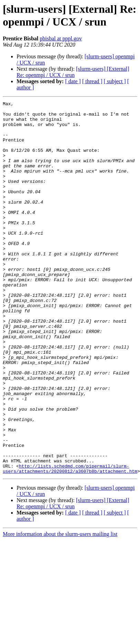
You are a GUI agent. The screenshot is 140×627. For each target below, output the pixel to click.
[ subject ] (115, 81)
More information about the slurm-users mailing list (60, 602)
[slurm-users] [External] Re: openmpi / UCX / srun (73, 72)
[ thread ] (92, 81)
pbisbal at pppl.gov (61, 38)
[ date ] (73, 81)
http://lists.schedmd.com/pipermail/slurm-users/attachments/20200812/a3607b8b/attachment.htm (70, 536)
